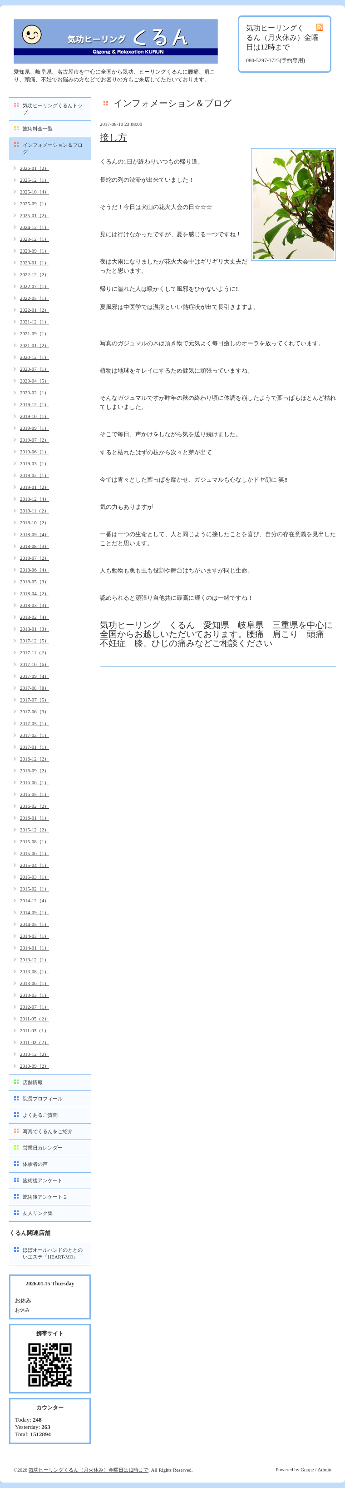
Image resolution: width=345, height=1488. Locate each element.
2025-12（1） (34, 180)
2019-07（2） (34, 440)
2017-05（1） (34, 723)
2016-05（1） (34, 794)
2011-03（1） (34, 1030)
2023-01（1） (34, 262)
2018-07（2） (34, 558)
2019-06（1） (34, 451)
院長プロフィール (43, 1098)
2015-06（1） (34, 853)
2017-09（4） (34, 676)
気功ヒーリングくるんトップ (53, 109)
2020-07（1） (34, 369)
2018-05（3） (34, 581)
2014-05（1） (34, 924)
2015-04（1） (34, 865)
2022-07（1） (34, 286)
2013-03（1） (34, 995)
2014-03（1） (34, 936)
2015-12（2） (34, 829)
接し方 (113, 137)
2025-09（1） (34, 203)
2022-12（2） (34, 274)
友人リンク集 (38, 1213)
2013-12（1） (34, 959)
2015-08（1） (34, 841)
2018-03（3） (34, 605)
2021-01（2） (34, 345)
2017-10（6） (34, 664)
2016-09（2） (34, 770)
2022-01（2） (34, 310)
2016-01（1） (34, 818)
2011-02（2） (34, 1042)
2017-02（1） (34, 735)
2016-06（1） (34, 782)
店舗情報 (33, 1082)
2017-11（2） (34, 652)
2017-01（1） (34, 747)
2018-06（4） (34, 569)
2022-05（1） (34, 298)
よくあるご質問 (40, 1115)
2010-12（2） (34, 1054)
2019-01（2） (34, 487)
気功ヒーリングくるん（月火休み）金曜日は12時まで (88, 1470)
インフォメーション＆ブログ (53, 148)
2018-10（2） (34, 522)
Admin (324, 1469)
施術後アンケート (43, 1180)
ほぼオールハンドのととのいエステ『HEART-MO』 (53, 1253)
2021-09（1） (34, 333)
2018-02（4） (34, 617)
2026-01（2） (34, 168)
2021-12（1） (34, 321)
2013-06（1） (34, 983)
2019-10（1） (34, 416)
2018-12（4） (34, 499)
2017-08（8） (34, 688)
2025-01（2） (34, 215)
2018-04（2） (34, 593)
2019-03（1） (34, 463)
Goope (307, 1469)
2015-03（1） (34, 877)
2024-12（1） (34, 227)
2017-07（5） (34, 699)
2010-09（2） (34, 1066)
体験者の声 (35, 1164)
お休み (23, 1300)
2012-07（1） (34, 1007)
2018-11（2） (34, 510)
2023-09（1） (34, 251)
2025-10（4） (34, 191)
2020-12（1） (34, 357)
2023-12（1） (34, 239)
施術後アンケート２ (45, 1196)
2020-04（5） (34, 380)
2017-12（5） (34, 640)
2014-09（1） (34, 912)
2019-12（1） (34, 404)
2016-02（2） (34, 806)
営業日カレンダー (43, 1147)
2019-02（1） (34, 475)
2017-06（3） (34, 711)
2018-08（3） (34, 546)
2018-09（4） (34, 534)
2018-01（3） (34, 629)
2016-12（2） (34, 758)
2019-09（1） (34, 428)
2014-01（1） (34, 948)
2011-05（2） (34, 1018)
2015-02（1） (34, 888)
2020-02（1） (34, 392)
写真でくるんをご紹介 (48, 1131)
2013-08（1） (34, 971)
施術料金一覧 (38, 128)
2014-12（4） (34, 900)
